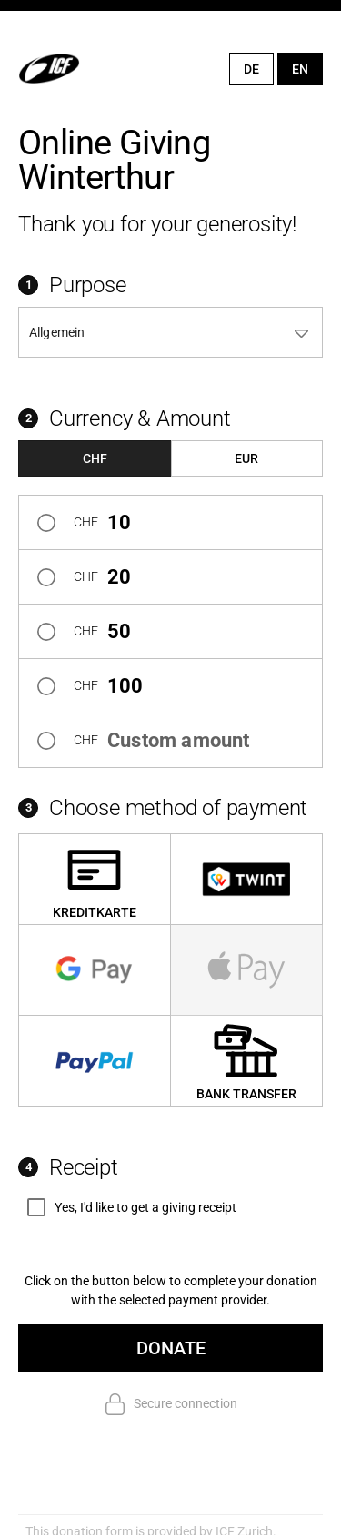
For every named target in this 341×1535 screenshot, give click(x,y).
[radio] (170, 522)
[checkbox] (127, 1207)
